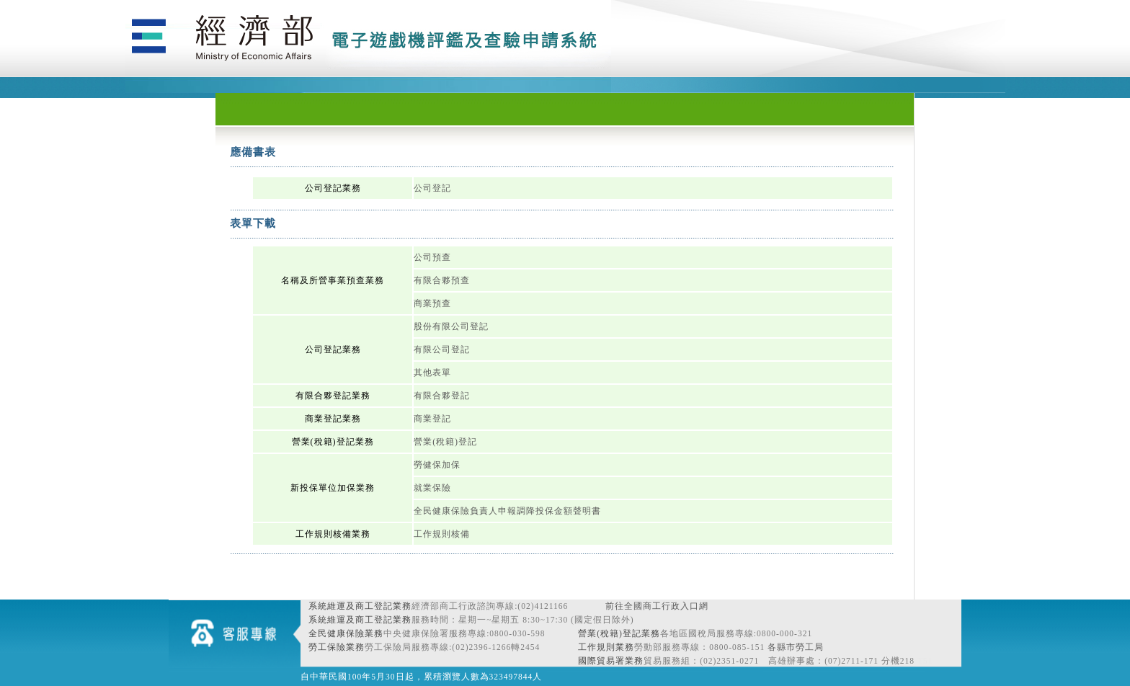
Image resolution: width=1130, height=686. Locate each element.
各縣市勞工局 (796, 647)
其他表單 (432, 373)
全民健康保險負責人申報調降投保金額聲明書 (507, 511)
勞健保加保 (437, 465)
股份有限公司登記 (451, 326)
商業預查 (432, 303)
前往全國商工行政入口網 (656, 606)
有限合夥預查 (442, 280)
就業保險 (432, 488)
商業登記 (432, 419)
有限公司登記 (442, 349)
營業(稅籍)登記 (445, 442)
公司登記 (432, 188)
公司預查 (432, 257)
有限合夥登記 (442, 396)
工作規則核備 (442, 534)
